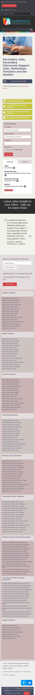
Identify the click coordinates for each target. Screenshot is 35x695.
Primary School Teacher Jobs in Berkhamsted (13, 467)
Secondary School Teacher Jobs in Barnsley (13, 506)
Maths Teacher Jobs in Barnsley (10, 343)
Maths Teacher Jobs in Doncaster (10, 349)
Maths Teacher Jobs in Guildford (10, 351)
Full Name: (8, 127)
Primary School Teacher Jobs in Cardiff (11, 469)
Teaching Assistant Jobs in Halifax (10, 435)
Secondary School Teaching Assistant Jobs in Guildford (15, 555)
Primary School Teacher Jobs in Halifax (11, 476)
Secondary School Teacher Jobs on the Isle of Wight (15, 521)
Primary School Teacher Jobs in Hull (11, 478)
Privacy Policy (27, 671)
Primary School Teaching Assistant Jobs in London (14, 542)
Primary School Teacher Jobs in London (12, 461)
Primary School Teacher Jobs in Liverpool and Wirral (15, 484)
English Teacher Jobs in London (10, 298)
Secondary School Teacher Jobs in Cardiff (12, 510)
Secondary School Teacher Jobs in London (12, 501)
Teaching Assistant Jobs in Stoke (10, 450)
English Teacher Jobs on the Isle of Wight (12, 317)
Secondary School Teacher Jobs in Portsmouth (13, 527)
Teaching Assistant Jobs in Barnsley (11, 424)
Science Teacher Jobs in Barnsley (10, 384)
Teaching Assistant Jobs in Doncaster (11, 431)
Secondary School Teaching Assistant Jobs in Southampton (16, 614)
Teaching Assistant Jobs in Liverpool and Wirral (13, 443)
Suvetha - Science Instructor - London (16, 243)
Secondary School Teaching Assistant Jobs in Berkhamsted (16, 589)
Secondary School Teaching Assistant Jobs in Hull (14, 600)
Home (4, 34)
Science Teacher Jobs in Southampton (11, 407)
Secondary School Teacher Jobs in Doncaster (13, 512)
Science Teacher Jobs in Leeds (9, 401)
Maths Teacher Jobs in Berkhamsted (11, 345)
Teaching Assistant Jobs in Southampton (12, 448)
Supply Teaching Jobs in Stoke (9, 625)
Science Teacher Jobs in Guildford (10, 392)
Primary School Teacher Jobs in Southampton (13, 488)
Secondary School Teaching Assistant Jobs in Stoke (15, 616)
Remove (14, 168)
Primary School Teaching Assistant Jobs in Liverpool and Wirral (16, 566)
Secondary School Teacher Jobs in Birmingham (13, 504)
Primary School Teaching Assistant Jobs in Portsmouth (15, 569)
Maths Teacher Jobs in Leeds (9, 360)
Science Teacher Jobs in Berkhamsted (11, 386)
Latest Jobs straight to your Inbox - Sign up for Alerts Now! (17, 204)
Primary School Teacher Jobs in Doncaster (12, 471)
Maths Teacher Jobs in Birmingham (11, 341)
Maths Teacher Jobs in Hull (8, 356)
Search (25, 162)
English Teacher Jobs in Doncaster (10, 309)
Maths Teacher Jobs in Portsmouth (10, 364)
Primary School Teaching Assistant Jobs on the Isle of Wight (17, 561)
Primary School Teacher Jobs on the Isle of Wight (14, 480)
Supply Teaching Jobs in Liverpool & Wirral (12, 632)
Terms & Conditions (9, 675)
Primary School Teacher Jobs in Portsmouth (13, 486)
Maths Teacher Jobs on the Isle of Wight (12, 358)
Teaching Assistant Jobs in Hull (9, 437)
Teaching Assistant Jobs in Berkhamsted (12, 426)
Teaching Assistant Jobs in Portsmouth (11, 446)
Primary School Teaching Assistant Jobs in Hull (13, 559)
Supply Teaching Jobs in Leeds (9, 634)
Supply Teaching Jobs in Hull (9, 638)
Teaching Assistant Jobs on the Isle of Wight (13, 439)
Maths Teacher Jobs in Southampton (11, 366)
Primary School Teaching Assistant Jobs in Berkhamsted (16, 549)
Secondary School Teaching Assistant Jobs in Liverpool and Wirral (16, 608)
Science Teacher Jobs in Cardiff (10, 388)
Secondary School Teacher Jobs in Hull (11, 519)
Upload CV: (8, 147)
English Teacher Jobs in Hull (9, 315)
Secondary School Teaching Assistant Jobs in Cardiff (15, 592)
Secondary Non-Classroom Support (18, 112)
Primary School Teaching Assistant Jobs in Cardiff (14, 551)
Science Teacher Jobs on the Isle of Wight (12, 399)
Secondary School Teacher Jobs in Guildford (13, 514)
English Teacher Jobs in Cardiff (9, 306)
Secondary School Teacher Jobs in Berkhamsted (14, 508)
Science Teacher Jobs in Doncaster (11, 390)
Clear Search (8, 190)
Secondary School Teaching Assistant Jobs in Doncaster (16, 594)
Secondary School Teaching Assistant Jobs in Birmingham (16, 585)
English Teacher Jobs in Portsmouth (11, 324)
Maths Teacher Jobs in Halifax (9, 354)
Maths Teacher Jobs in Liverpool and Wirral (12, 362)
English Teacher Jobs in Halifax (9, 313)
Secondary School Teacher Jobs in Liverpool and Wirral (15, 525)
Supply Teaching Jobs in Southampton (11, 627)
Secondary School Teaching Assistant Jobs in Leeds (15, 606)
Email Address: (9, 133)
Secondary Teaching (15, 101)
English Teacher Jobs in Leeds (9, 319)
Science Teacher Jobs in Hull (9, 396)
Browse (10, 162)
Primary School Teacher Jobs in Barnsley (12, 465)
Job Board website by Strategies (12, 671)
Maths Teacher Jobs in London (9, 339)
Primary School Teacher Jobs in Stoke (11, 491)
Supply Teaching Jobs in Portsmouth (11, 630)
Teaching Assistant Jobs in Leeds (10, 441)
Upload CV (10, 284)
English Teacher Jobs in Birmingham (11, 300)
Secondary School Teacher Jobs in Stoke (12, 531)
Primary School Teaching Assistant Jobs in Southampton (16, 571)
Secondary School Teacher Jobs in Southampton (14, 529)
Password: (8, 140)
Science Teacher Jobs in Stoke (9, 409)
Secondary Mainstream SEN (18, 118)
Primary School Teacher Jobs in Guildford (12, 474)
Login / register (9, 5)
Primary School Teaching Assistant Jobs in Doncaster (15, 553)
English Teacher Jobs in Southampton (11, 326)
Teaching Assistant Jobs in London (10, 420)
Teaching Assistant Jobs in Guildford (11, 433)
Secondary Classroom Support (16, 106)
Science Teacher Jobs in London (10, 379)
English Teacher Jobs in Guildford (10, 311)
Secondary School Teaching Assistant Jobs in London (15, 583)
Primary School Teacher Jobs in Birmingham (13, 463)
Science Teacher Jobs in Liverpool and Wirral (13, 403)
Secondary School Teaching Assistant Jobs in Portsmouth (16, 611)
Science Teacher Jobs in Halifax (10, 394)
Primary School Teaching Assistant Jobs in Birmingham (15, 544)
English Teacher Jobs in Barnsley (10, 302)
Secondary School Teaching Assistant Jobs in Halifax (15, 557)
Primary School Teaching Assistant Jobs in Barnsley (15, 546)
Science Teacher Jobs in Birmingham (11, 382)
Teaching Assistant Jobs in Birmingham (11, 422)
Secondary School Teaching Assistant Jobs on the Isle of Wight (16, 603)
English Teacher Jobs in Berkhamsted (11, 304)
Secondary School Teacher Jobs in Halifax (12, 516)
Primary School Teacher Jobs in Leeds (11, 482)
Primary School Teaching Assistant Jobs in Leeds (14, 563)
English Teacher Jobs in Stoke (9, 328)
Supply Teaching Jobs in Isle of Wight (11, 636)
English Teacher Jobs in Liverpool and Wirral (13, 321)
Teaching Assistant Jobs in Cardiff (10, 429)
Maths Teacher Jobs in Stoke (9, 368)
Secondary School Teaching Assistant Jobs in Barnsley (15, 587)
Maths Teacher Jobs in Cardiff (9, 347)
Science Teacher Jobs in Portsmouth (11, 405)
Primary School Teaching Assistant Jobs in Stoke (14, 573)
